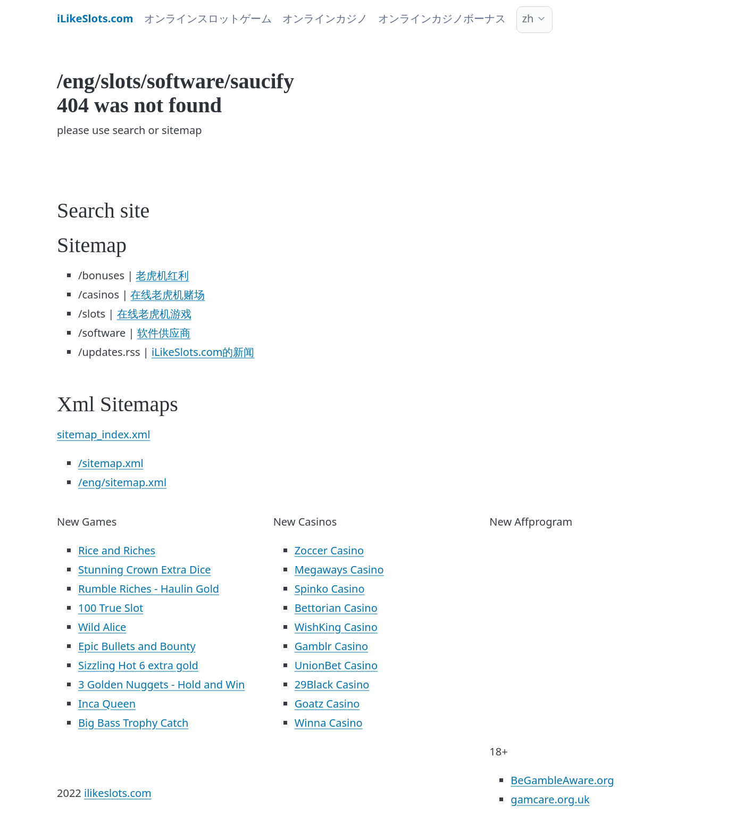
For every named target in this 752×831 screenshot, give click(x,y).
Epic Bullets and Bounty (137, 646)
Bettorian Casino (336, 608)
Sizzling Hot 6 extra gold (138, 665)
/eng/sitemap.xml (122, 482)
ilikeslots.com (118, 793)
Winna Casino (329, 723)
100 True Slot (110, 608)
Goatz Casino (327, 703)
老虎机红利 (162, 275)
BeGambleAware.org (562, 780)
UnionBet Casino (336, 665)
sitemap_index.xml (103, 434)
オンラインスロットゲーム (208, 18)
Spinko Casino (330, 588)
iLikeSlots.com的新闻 (203, 352)
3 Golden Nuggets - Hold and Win (161, 684)
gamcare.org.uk (550, 799)
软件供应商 (163, 333)
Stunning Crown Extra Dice (144, 569)
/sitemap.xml (111, 463)
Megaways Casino (339, 569)
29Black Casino (332, 684)
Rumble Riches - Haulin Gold (148, 588)
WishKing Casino (336, 627)
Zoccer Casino (329, 550)
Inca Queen (107, 703)
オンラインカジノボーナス (442, 18)
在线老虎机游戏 (154, 313)
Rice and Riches (116, 550)
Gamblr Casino (331, 646)
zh (528, 18)
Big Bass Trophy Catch (133, 723)
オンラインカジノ (324, 18)
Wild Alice (102, 627)
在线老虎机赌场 (167, 294)
